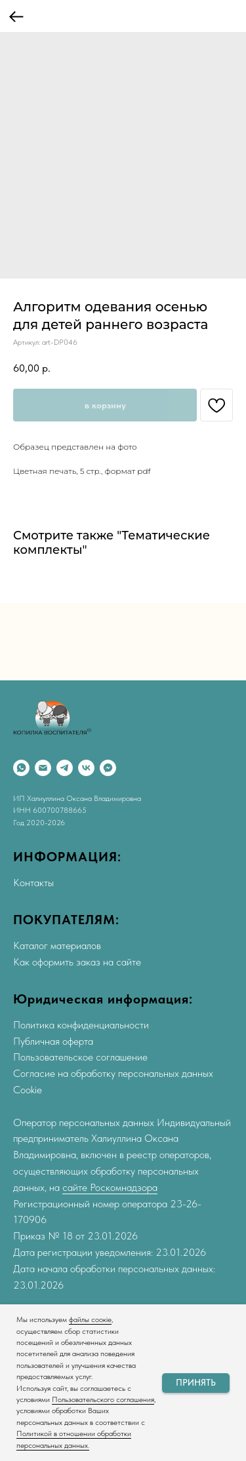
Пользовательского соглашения (103, 1399)
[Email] (43, 768)
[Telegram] (64, 768)
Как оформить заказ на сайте (77, 962)
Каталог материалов (57, 945)
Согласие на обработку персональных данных (113, 1073)
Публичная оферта (53, 1041)
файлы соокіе (90, 1319)
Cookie (27, 1089)
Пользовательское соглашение (80, 1057)
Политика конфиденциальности (81, 1025)
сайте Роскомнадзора (109, 1187)
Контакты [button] (33, 882)
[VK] (86, 768)
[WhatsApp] (21, 768)
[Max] (108, 768)
